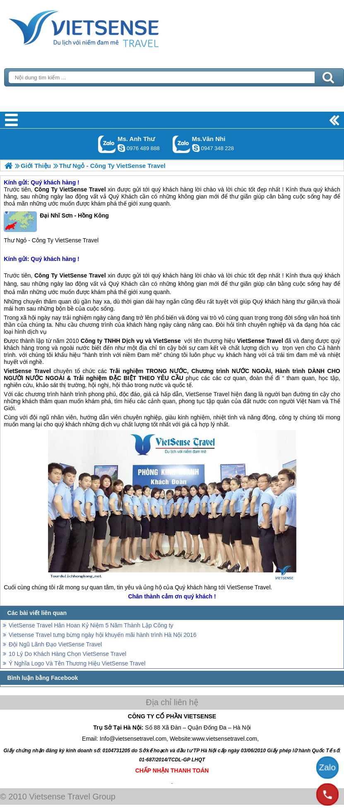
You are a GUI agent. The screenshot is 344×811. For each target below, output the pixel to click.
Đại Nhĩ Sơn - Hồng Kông (56, 221)
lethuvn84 (121, 148)
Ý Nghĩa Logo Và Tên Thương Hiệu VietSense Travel (77, 663)
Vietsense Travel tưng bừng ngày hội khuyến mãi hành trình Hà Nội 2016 (102, 635)
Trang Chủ (104, 27)
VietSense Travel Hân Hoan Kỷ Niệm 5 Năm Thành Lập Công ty (91, 625)
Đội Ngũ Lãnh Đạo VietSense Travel (55, 644)
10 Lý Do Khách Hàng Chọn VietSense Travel (67, 654)
